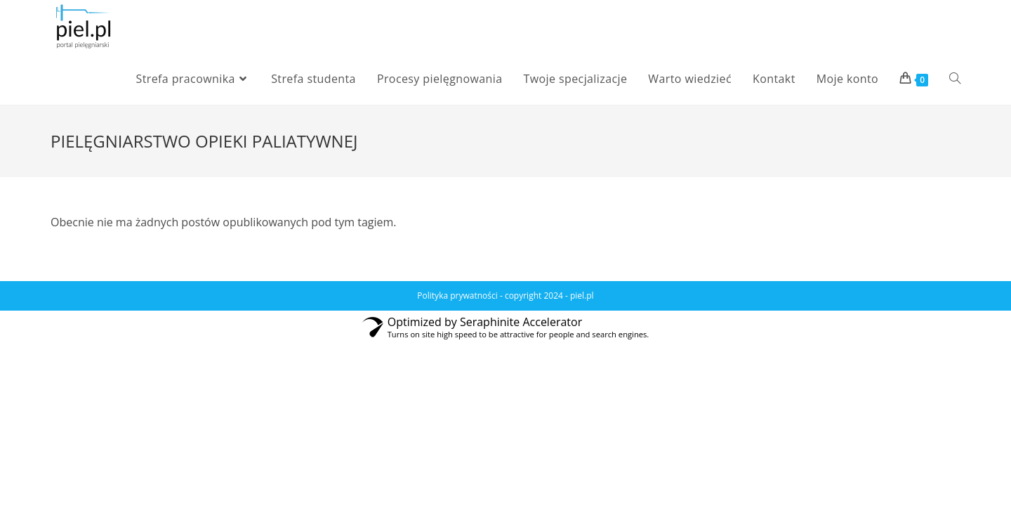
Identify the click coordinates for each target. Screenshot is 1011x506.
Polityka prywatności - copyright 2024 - (493, 295)
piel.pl (582, 295)
